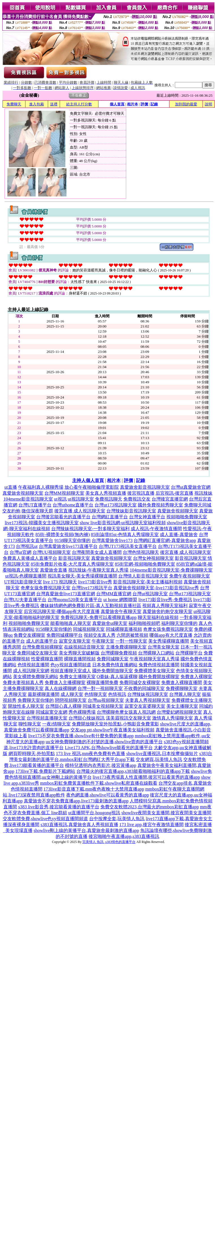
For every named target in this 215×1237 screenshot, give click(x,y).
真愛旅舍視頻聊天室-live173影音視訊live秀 (156, 587)
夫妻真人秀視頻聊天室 (147, 700)
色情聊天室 (95, 694)
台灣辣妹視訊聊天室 (147, 694)
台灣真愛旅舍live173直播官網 (65, 593)
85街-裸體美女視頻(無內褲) (62, 534)
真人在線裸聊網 (60, 688)
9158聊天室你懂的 (72, 540)
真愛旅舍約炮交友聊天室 (167, 611)
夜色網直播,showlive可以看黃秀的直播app (107, 795)
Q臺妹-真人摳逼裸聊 (117, 676)
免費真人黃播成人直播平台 (30, 558)
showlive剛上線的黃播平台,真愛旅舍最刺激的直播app (86, 830)
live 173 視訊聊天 (60, 581)
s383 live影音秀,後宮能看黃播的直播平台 (58, 806)
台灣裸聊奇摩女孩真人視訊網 (126, 712)
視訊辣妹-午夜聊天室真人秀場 (98, 570)
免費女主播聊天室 (77, 676)
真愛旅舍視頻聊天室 (23, 493)
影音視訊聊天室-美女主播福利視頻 (147, 581)
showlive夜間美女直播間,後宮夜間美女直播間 (166, 812)
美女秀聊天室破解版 (79, 652)
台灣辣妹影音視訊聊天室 (131, 510)
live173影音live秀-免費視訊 (165, 599)
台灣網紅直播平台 (110, 516)
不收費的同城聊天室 (144, 688)
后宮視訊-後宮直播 (174, 493)
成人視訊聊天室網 (31, 670)
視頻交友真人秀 (99, 635)
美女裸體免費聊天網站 (35, 676)
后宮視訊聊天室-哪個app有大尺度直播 (62, 611)
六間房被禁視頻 (132, 635)
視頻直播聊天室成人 (70, 670)
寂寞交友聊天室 (75, 641)
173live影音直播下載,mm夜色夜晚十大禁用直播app (94, 789)
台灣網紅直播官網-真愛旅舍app (165, 540)
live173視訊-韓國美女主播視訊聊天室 (42, 522)
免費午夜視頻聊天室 (189, 576)
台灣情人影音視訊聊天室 (143, 576)
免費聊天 (14, 104)
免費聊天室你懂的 (36, 700)
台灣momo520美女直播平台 (75, 599)
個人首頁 (117, 104)
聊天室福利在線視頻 (158, 617)
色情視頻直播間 (33, 664)
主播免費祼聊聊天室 (126, 647)
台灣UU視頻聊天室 (52, 552)
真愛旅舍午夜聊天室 (121, 611)
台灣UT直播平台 (34, 505)
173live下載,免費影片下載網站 (45, 771)
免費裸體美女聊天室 (154, 670)
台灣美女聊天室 (163, 647)
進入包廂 (36, 104)
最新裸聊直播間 (43, 694)
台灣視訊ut (26, 546)
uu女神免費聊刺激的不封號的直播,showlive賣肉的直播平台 (104, 741)
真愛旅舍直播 (53, 570)
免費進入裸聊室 (196, 676)
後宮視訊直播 (140, 493)
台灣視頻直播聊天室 (47, 718)
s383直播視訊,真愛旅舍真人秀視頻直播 (79, 824)
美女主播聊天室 (182, 706)
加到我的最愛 (186, 104)
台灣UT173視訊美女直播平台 (128, 546)
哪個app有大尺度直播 (170, 635)
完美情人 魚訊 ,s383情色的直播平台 (109, 842)
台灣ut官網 (20, 552)
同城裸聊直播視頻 (124, 629)
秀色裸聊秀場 (82, 712)
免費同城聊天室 (112, 658)
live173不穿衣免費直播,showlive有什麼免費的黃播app (81, 735)
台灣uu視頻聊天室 (106, 700)
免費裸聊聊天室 (181, 688)
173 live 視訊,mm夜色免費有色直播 (90, 753)
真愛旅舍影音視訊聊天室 (145, 487)
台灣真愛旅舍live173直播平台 (68, 546)
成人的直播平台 (42, 641)
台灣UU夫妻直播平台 (25, 599)
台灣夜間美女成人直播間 (97, 552)
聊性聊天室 (29, 724)
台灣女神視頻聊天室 (153, 558)
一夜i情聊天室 (56, 724)
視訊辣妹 (203, 493)
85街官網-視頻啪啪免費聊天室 (145, 564)
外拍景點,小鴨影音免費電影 (131, 724)
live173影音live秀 (95, 581)
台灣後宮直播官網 (170, 499)
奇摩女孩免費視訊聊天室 (45, 587)
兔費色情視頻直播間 (159, 664)
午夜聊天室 (103, 641)
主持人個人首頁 (88, 480)
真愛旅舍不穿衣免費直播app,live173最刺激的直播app (76, 800)
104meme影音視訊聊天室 (28, 499)
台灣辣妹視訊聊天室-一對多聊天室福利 (90, 528)
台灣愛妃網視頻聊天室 (179, 712)
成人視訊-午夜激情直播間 (156, 528)
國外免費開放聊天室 (112, 670)
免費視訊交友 (136, 499)
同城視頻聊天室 (89, 629)
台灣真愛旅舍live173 (112, 540)
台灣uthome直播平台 (73, 505)
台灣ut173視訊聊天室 (115, 505)
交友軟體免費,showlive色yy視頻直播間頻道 (45, 818)
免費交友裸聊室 (29, 635)
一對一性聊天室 (131, 641)
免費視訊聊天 (108, 499)
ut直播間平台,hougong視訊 (94, 812)
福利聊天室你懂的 (179, 623)
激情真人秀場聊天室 (172, 718)
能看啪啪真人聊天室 (70, 623)
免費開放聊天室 (88, 724)
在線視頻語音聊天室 (84, 647)
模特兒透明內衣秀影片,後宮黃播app (100, 765)
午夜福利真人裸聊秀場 (40, 487)
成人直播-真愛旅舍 (178, 534)
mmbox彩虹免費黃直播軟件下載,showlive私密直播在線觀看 (99, 783)
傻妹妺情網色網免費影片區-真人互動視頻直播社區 (90, 605)
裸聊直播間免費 (102, 682)
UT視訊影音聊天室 (23, 581)
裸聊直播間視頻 (80, 658)
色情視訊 (117, 694)
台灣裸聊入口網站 (156, 652)
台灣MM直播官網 (113, 593)
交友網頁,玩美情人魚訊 (159, 759)
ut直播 (11, 487)
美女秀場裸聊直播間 (168, 641)
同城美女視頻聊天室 (103, 706)
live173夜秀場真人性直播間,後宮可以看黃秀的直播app (146, 777)
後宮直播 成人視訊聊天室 (79, 510)
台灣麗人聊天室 (185, 694)
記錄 (154, 104)
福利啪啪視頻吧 (144, 623)
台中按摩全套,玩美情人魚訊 (117, 818)
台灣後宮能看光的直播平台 (63, 516)
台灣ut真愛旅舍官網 (190, 487)
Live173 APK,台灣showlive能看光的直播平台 (108, 747)
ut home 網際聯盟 (120, 599)
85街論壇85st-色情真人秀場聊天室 (125, 534)
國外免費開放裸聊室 (159, 676)
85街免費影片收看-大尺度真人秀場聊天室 (72, 564)
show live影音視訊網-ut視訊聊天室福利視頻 (123, 522)
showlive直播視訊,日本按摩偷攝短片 (162, 753)
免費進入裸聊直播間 (181, 682)
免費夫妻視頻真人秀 (23, 682)
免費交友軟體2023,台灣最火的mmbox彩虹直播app (149, 806)
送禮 (53, 104)
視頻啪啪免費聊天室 (186, 516)
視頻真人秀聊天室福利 (165, 605)
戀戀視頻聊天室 (71, 700)
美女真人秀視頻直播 (105, 493)
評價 (144, 104)
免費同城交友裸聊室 (139, 682)
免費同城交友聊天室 (37, 652)
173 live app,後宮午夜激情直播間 (151, 824)
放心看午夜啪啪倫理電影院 (91, 487)
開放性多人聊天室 (26, 706)
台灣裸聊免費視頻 (119, 652)
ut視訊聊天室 (81, 499)
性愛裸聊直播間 (47, 658)
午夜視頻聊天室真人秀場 (154, 658)
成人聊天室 (72, 694)
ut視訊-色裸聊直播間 (25, 576)
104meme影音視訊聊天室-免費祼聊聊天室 (171, 570)
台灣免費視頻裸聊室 (42, 647)
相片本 (132, 104)
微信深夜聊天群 (37, 510)
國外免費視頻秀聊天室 (160, 505)
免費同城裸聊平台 (64, 635)
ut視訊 (60, 499)
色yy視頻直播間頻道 (70, 664)
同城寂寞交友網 (51, 712)
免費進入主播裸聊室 (65, 682)
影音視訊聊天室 (74, 558)
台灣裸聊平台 (189, 652)
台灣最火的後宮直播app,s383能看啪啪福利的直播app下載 (133, 771)
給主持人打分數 (79, 104)
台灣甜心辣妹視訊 (86, 718)
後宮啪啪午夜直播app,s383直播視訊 (124, 836)
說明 (208, 104)
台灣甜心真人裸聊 (63, 706)
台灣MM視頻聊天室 (64, 493)
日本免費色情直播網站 (114, 664)
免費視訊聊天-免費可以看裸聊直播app (98, 617)
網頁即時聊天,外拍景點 (31, 753)
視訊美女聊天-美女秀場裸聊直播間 (82, 576)
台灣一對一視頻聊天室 (100, 688)
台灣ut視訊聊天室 (149, 593)
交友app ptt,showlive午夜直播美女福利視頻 (112, 729)
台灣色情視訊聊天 (141, 552)
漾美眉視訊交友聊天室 (128, 718)
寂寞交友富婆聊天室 (144, 706)
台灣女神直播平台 (147, 516)
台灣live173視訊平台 (92, 587)
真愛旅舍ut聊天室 (109, 623)
